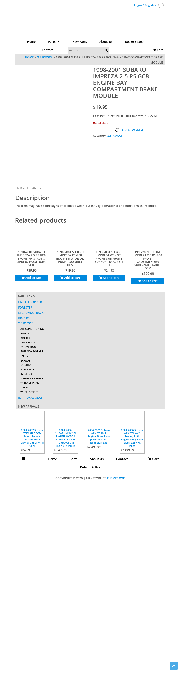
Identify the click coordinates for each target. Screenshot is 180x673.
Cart (160, 50)
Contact (49, 50)
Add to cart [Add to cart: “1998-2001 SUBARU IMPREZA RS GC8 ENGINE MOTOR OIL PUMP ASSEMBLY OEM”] (72, 333)
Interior (26, 429)
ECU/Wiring (28, 402)
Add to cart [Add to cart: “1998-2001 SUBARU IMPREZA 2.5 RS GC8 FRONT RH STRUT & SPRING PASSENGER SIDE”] (33, 333)
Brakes (25, 393)
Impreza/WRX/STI (30, 453)
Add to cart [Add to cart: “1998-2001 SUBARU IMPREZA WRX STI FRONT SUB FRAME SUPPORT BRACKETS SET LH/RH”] (111, 333)
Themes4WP (116, 533)
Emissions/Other (31, 406)
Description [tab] (26, 243)
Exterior (26, 420)
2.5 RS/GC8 (44, 57)
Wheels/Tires (29, 447)
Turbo (24, 442)
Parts (54, 42)
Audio (24, 388)
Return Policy (90, 522)
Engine (25, 411)
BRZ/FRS (24, 373)
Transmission (29, 438)
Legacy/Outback (31, 368)
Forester (25, 363)
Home (31, 42)
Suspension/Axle (31, 433)
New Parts (79, 42)
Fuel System (28, 425)
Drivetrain (27, 397)
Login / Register (145, 5)
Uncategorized (30, 357)
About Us (105, 42)
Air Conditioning (32, 384)
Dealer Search (135, 42)
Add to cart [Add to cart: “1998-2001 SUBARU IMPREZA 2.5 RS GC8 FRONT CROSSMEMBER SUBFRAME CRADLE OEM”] (150, 336)
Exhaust (26, 416)
